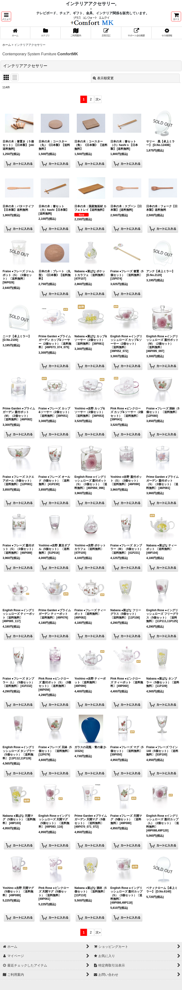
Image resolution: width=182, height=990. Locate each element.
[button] (6, 16)
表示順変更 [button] (103, 78)
